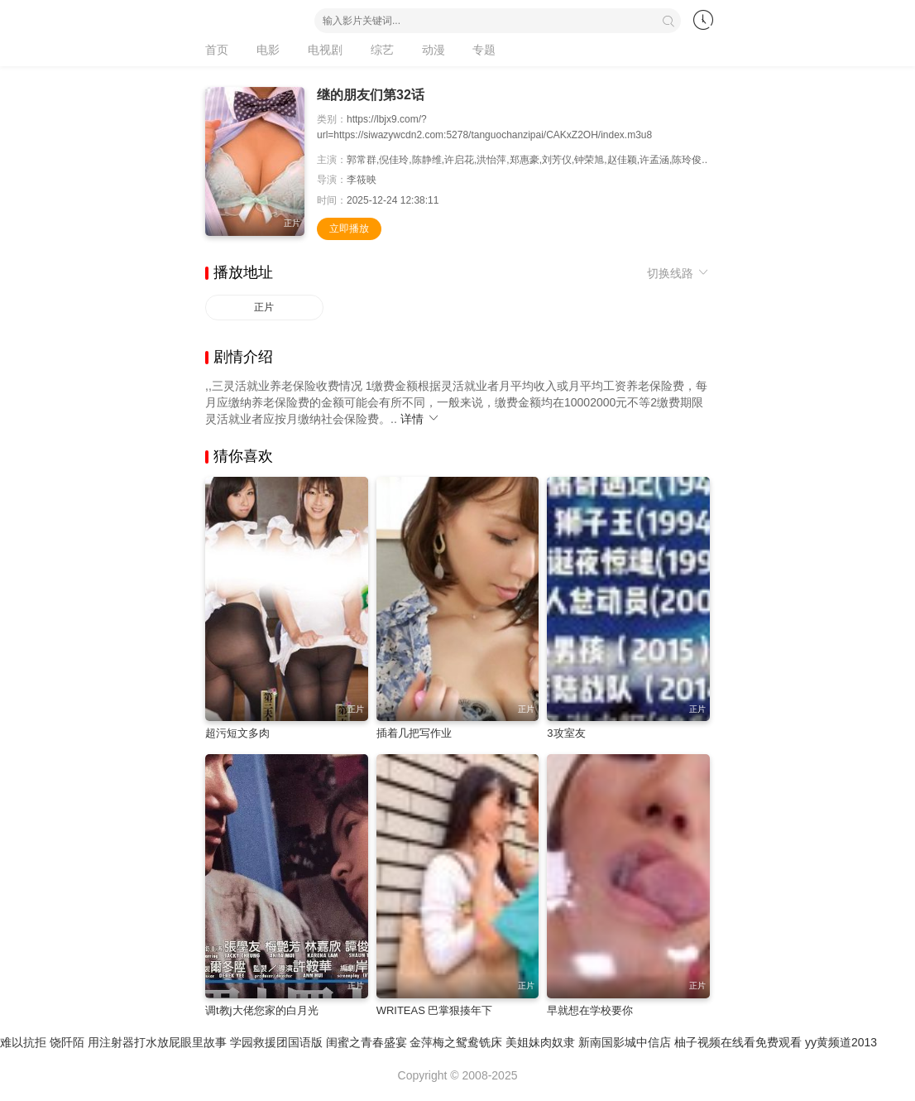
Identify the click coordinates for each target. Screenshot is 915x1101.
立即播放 (349, 228)
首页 (216, 49)
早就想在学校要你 (590, 1010)
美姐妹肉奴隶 (540, 1042)
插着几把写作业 (414, 733)
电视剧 (325, 49)
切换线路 (678, 273)
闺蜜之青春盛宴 (366, 1042)
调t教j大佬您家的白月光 (262, 1010)
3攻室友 (566, 733)
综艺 (382, 49)
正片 (264, 307)
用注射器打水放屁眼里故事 (157, 1042)
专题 (484, 49)
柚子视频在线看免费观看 (738, 1042)
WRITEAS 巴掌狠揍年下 (434, 1010)
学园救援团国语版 (276, 1042)
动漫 (433, 49)
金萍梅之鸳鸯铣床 (456, 1042)
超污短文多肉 (237, 733)
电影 (268, 49)
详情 (420, 418)
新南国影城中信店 (624, 1042)
